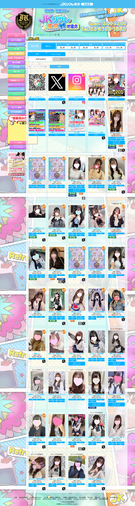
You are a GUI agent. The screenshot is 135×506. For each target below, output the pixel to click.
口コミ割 (76, 132)
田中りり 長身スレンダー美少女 (97, 228)
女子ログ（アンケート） (16, 85)
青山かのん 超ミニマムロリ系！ (38, 270)
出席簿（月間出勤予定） (16, 58)
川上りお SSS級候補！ (97, 270)
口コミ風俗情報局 (18, 142)
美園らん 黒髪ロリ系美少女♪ (96, 437)
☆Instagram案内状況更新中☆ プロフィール (81, 97)
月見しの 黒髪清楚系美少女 (96, 394)
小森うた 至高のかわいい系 (57, 180)
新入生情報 (16, 62)
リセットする (56, 54)
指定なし (48, 46)
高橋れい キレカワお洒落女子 (37, 394)
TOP (16, 35)
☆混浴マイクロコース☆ (57, 132)
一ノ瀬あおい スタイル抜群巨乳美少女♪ (80, 180)
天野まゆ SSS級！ (76, 311)
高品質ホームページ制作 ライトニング (68, 504)
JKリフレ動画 (16, 107)
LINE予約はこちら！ (16, 44)
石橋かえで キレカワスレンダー (58, 437)
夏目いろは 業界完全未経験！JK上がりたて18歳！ (63, 353)
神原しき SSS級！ (37, 180)
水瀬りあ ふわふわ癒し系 (116, 437)
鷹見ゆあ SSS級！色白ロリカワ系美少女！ (81, 270)
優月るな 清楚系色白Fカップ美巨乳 (78, 437)
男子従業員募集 (16, 112)
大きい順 (119, 47)
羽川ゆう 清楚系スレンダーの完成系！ (40, 228)
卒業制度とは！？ (16, 80)
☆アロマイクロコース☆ (37, 132)
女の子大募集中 (16, 40)
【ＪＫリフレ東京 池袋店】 (36, 35)
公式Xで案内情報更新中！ (56, 97)
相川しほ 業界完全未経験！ (57, 270)
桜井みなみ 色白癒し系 (117, 353)
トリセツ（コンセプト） (16, 103)
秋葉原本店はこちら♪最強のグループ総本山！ (101, 132)
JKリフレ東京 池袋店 (18, 147)
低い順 (62, 47)
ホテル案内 (16, 98)
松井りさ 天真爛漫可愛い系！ (117, 228)
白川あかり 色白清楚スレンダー (58, 311)
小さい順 (108, 47)
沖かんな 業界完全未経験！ (96, 311)
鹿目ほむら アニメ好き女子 (116, 394)
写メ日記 (16, 67)
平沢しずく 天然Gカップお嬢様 (58, 228)
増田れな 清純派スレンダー (77, 394)
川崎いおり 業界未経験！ (56, 479)
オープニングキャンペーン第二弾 (97, 97)
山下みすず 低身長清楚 (97, 353)
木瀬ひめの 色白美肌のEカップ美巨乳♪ (99, 479)
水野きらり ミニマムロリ (76, 353)
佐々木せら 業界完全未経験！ (117, 311)
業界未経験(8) (40, 59)
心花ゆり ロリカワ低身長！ (77, 479)
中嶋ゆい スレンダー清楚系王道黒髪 (119, 270)
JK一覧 (16, 49)
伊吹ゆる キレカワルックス (57, 394)
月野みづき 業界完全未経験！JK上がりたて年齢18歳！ (84, 228)
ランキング (16, 76)
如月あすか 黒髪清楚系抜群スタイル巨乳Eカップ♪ (43, 479)
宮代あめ (37, 311)
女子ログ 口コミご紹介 (16, 89)
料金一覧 (16, 71)
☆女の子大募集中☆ (116, 97)
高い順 (73, 47)
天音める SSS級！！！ (116, 132)
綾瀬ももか (37, 353)
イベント (16, 94)
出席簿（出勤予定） (16, 53)
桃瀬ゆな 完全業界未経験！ (37, 437)
